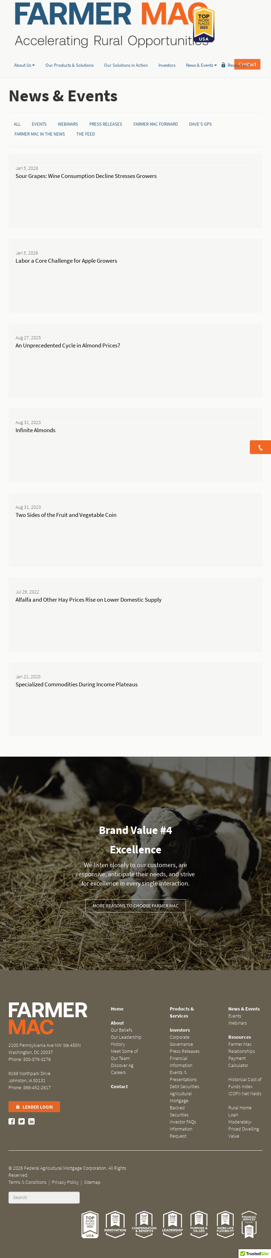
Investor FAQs (183, 1122)
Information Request (181, 1132)
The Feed (85, 134)
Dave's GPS (200, 124)
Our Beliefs (121, 1030)
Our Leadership (126, 1037)
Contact (247, 24)
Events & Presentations (183, 1076)
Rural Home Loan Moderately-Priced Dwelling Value (243, 1121)
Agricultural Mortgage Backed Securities (181, 1104)
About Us (24, 54)
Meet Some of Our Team (124, 1055)
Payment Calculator (238, 1062)
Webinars (68, 124)
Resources (239, 54)
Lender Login (34, 1107)
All (17, 124)
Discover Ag (122, 1065)
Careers (118, 1072)
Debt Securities (184, 1086)
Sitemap (92, 1182)
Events (39, 124)
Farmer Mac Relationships (241, 1048)
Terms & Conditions (27, 1182)
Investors (166, 54)
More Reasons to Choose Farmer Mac (136, 905)
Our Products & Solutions (70, 54)
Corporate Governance (181, 1041)
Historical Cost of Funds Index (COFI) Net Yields (244, 1086)
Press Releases (105, 124)
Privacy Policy (65, 1182)
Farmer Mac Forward (155, 124)
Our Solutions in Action (126, 54)
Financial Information (181, 1062)
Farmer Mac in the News (39, 134)
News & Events (201, 54)
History (118, 1044)
